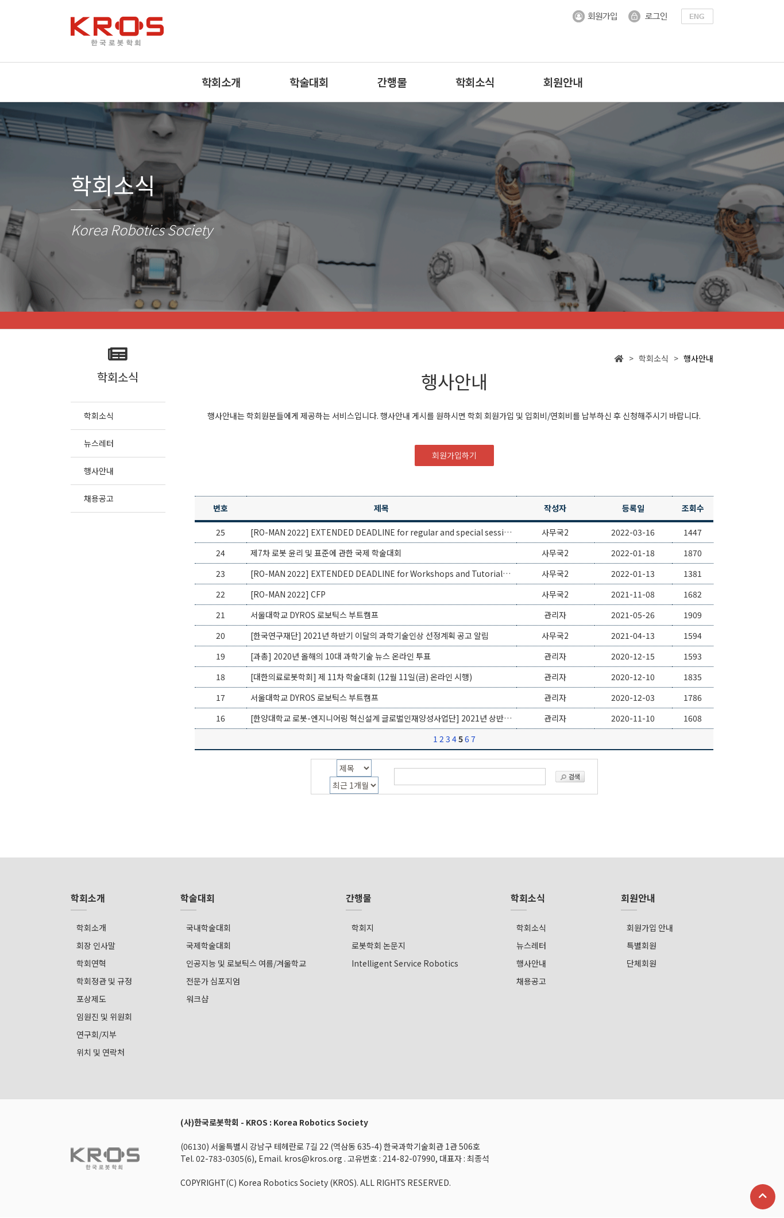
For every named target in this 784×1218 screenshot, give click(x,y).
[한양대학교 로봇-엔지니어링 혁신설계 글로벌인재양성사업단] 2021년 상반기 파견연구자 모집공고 (416, 718)
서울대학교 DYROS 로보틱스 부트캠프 (314, 615)
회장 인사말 (95, 946)
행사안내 (531, 963)
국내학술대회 (208, 928)
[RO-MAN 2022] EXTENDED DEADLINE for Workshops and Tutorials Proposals (398, 574)
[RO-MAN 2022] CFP (288, 594)
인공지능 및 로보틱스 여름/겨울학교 (246, 963)
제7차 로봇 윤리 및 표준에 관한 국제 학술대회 (325, 553)
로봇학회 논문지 (378, 946)
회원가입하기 (454, 455)
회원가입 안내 (650, 928)
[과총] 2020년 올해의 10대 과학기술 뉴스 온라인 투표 (340, 656)
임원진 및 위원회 (104, 1017)
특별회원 (641, 946)
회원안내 (562, 82)
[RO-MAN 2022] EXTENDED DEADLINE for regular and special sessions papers (398, 532)
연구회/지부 (96, 1035)
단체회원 (641, 963)
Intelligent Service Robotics (405, 963)
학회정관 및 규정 (104, 981)
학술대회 (309, 82)
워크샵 (197, 999)
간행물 (392, 82)
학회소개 (221, 82)
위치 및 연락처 (100, 1052)
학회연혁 (91, 963)
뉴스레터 (531, 946)
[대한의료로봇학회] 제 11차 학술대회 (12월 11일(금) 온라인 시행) (361, 677)
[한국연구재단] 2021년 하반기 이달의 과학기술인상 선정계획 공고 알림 (369, 636)
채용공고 (531, 981)
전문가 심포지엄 (213, 981)
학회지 (363, 928)
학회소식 (475, 82)
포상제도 (91, 999)
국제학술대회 (208, 946)
